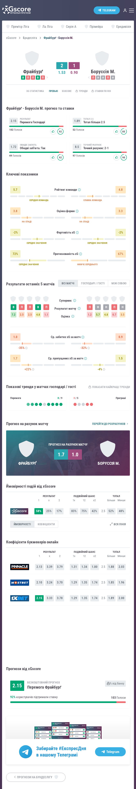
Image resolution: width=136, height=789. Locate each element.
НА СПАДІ (28, 223)
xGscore (11, 38)
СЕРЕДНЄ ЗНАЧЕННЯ (38, 244)
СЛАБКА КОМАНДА (97, 201)
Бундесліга (30, 38)
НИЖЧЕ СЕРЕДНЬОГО (91, 266)
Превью (51, 91)
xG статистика (30, 91)
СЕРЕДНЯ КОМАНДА (40, 201)
